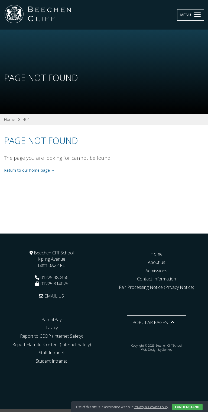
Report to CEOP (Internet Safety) (51, 336)
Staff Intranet (51, 353)
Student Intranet (51, 361)
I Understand (187, 407)
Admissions (156, 271)
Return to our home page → (29, 170)
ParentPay (51, 319)
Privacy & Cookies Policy (151, 407)
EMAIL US (51, 296)
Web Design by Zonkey (156, 349)
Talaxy (52, 328)
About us (156, 262)
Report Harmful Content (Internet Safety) (51, 344)
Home (156, 254)
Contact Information (156, 279)
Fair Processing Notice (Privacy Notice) (156, 287)
